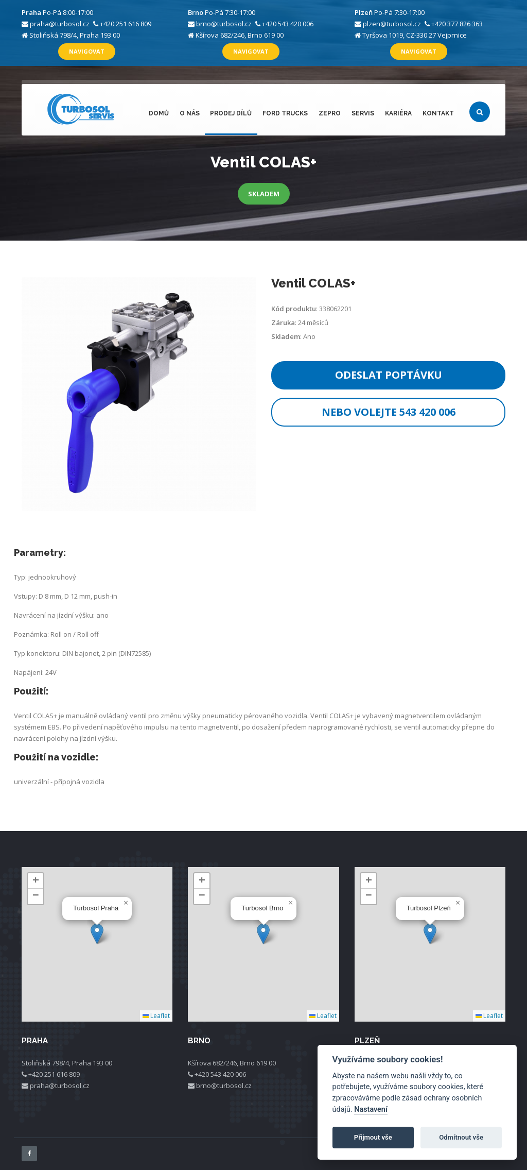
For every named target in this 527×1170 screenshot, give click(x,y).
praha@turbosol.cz (60, 23)
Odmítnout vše (461, 1137)
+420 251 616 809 (125, 23)
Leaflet (156, 1015)
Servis (364, 113)
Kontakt (438, 113)
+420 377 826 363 (457, 23)
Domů (162, 113)
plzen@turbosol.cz (392, 23)
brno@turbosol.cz (224, 23)
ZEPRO (331, 113)
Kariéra (398, 113)
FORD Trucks (287, 113)
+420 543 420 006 (287, 23)
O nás (192, 113)
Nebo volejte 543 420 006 (388, 412)
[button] (97, 933)
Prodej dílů (233, 113)
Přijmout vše (373, 1137)
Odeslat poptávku (388, 375)
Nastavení (371, 1109)
